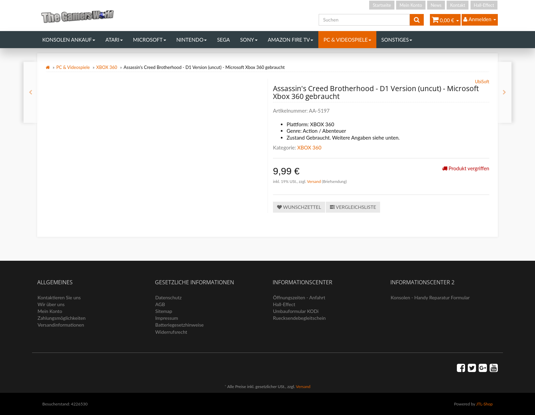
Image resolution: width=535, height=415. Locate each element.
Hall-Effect (484, 5)
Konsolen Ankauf (68, 40)
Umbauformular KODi (296, 311)
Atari (114, 40)
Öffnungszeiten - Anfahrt (299, 297)
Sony (249, 40)
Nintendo (191, 40)
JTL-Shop (484, 403)
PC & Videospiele (347, 40)
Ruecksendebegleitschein (299, 318)
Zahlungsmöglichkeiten (62, 318)
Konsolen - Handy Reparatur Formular (430, 297)
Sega (223, 40)
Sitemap (163, 311)
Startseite (382, 5)
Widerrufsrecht (171, 332)
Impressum (166, 318)
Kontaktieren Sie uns (59, 297)
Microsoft (149, 40)
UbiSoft (482, 81)
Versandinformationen (61, 325)
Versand (314, 181)
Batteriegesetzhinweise (179, 325)
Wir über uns (51, 304)
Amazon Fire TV (290, 40)
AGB (160, 304)
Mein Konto (411, 5)
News (436, 5)
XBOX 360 (106, 67)
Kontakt (457, 5)
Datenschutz (168, 297)
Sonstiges (397, 40)
